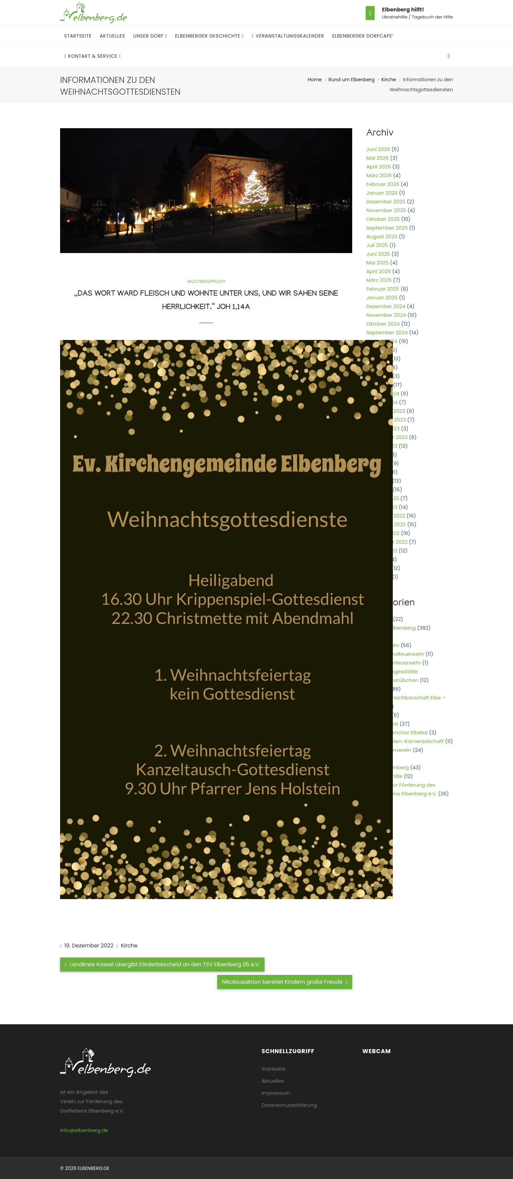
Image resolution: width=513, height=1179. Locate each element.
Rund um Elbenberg (352, 79)
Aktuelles (112, 36)
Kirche (388, 79)
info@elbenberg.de (84, 1130)
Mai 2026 (377, 157)
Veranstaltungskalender (288, 36)
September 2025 (387, 227)
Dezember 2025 (386, 201)
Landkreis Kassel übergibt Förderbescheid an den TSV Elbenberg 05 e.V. (162, 964)
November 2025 (386, 210)
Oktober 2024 (383, 323)
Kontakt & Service (91, 56)
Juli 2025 (377, 245)
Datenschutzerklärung (289, 1105)
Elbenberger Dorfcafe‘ (362, 36)
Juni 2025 (378, 253)
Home (315, 79)
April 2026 (378, 166)
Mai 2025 (377, 262)
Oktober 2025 (383, 219)
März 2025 (379, 280)
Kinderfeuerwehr (400, 662)
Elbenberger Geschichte (208, 36)
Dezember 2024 (386, 306)
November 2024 (386, 314)
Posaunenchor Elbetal (400, 732)
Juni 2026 (378, 149)
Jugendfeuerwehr (402, 653)
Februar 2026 (382, 184)
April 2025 (378, 271)
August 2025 (382, 236)
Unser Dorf (149, 36)
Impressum (276, 1092)
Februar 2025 (382, 288)
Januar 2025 (382, 297)
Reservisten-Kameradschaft (408, 741)
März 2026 (379, 175)
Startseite (78, 36)
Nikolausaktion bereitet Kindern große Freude (284, 982)
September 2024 (387, 332)
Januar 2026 (382, 192)
